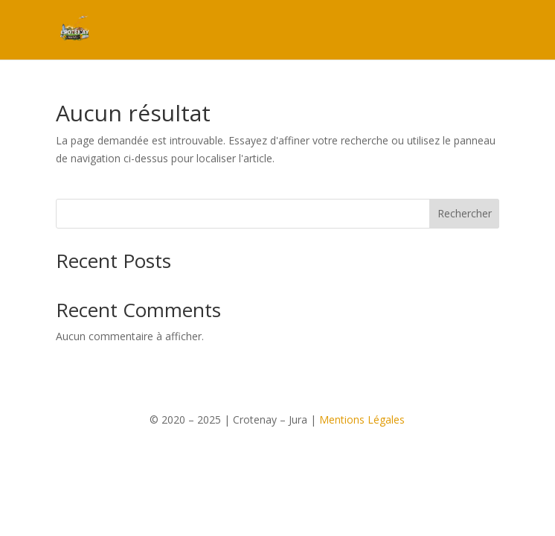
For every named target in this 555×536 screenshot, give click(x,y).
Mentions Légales (362, 419)
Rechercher (464, 213)
